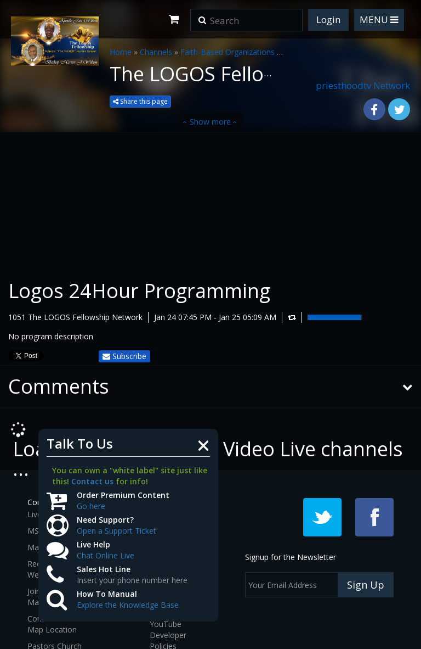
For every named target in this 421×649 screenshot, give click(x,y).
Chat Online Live (105, 555)
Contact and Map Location (52, 624)
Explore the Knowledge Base (128, 605)
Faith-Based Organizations (227, 52)
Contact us (92, 481)
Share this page (140, 101)
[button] (202, 16)
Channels (156, 52)
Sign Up (365, 584)
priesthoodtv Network (363, 85)
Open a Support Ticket (116, 530)
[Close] (203, 444)
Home (121, 52)
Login (328, 19)
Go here (91, 506)
